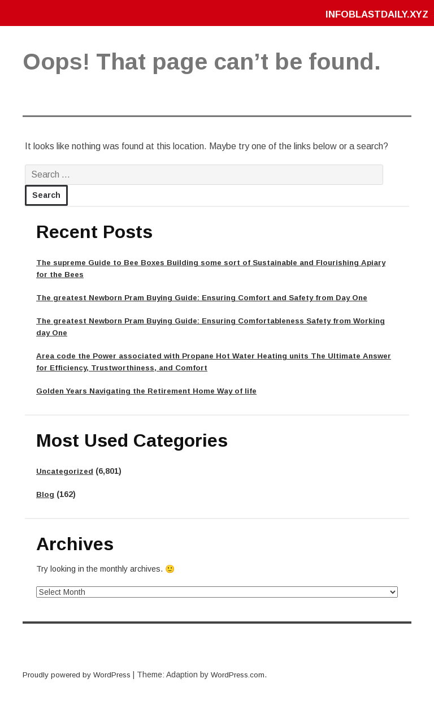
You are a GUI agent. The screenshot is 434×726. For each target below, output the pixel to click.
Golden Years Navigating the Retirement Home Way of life (151, 390)
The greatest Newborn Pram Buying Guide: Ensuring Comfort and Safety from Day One (210, 297)
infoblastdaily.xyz (373, 14)
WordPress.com (246, 674)
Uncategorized (65, 471)
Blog (45, 494)
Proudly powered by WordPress (80, 674)
